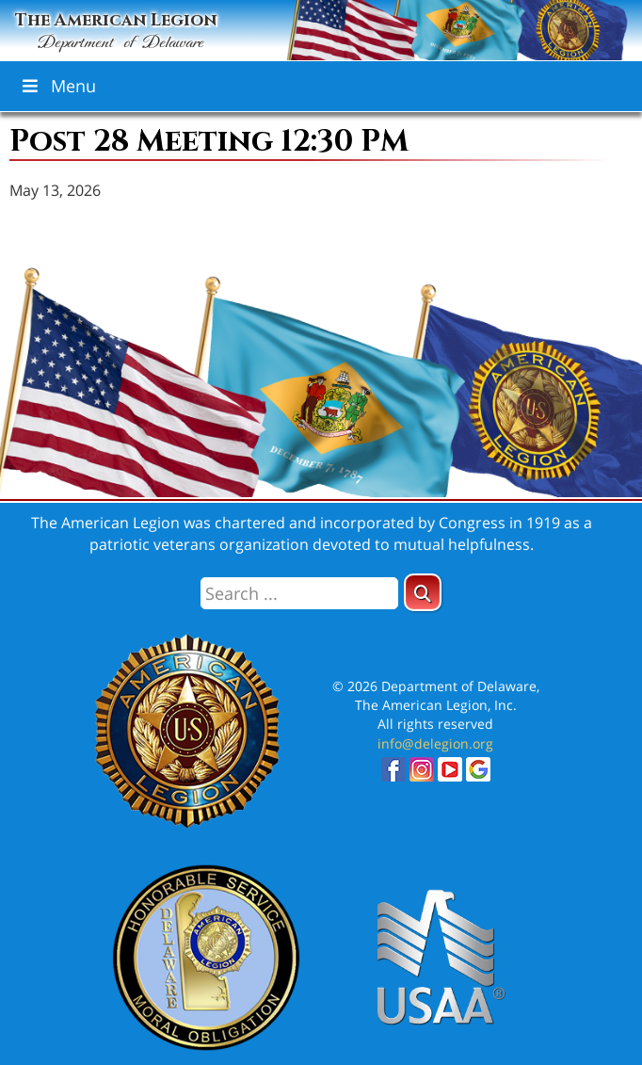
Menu (57, 85)
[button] (422, 592)
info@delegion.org (435, 743)
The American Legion (116, 32)
